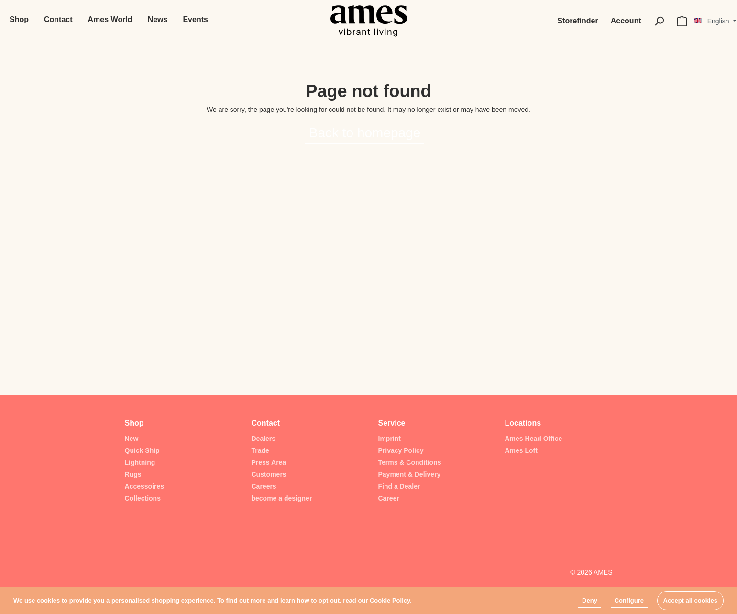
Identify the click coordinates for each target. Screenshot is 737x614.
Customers (269, 474)
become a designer (282, 498)
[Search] (659, 21)
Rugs (133, 474)
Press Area (269, 462)
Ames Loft (521, 450)
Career (388, 498)
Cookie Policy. (391, 600)
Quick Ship (142, 450)
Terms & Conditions (409, 462)
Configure (629, 600)
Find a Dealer (399, 486)
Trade (260, 450)
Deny (589, 600)
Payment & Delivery (409, 474)
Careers (264, 486)
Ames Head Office (533, 438)
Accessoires (145, 486)
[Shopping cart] (682, 21)
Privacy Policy (401, 450)
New (132, 438)
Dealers (264, 438)
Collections (143, 498)
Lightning (140, 462)
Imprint (389, 438)
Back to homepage (365, 132)
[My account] (626, 21)
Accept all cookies (690, 600)
